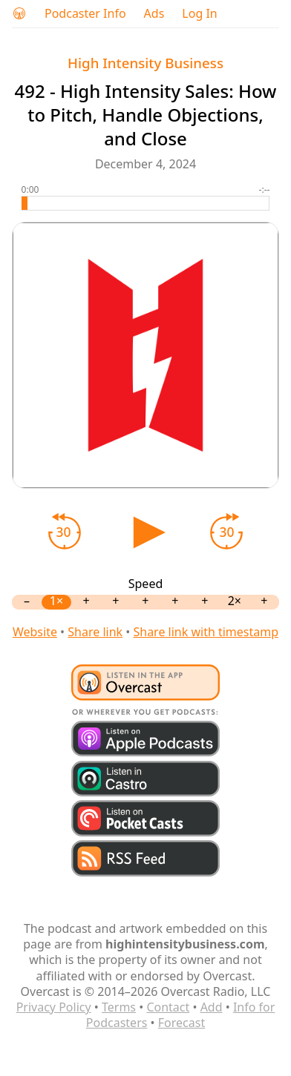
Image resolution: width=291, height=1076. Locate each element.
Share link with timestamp (205, 632)
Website (35, 632)
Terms (119, 1007)
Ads (154, 14)
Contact (167, 1007)
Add (211, 1007)
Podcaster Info (85, 14)
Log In (199, 14)
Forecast (181, 1022)
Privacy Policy (53, 1007)
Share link (95, 632)
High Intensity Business (145, 62)
